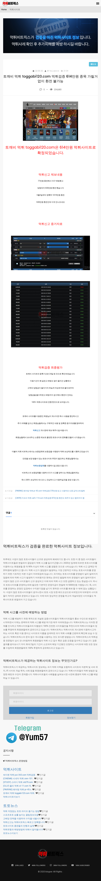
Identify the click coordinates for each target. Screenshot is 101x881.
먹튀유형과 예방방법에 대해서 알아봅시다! (23, 829)
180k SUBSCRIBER (80, 865)
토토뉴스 (10, 805)
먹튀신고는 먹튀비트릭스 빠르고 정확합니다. (24, 822)
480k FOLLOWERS (36, 865)
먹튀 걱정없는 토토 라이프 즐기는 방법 (21, 811)
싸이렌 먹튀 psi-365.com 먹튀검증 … (20, 775)
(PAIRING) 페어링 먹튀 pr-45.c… (17, 789)
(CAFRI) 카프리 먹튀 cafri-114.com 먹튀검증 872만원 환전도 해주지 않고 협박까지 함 (49, 498)
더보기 (11, 797)
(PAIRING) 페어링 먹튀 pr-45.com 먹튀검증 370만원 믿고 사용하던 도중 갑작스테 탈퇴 (50, 491)
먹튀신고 (36, 430)
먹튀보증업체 (38, 466)
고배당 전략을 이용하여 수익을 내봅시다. (22, 818)
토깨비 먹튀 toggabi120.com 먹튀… (19, 793)
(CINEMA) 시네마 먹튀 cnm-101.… (18, 778)
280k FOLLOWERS (58, 865)
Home (4, 9)
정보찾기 (71, 717)
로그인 (50, 711)
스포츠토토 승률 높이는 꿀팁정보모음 (20, 815)
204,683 (56, 89)
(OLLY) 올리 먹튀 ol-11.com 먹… (17, 786)
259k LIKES (18, 865)
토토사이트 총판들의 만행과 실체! (19, 826)
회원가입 (30, 717)
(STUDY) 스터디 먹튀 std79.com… (18, 782)
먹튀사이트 (12, 769)
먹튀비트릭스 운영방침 (16, 760)
